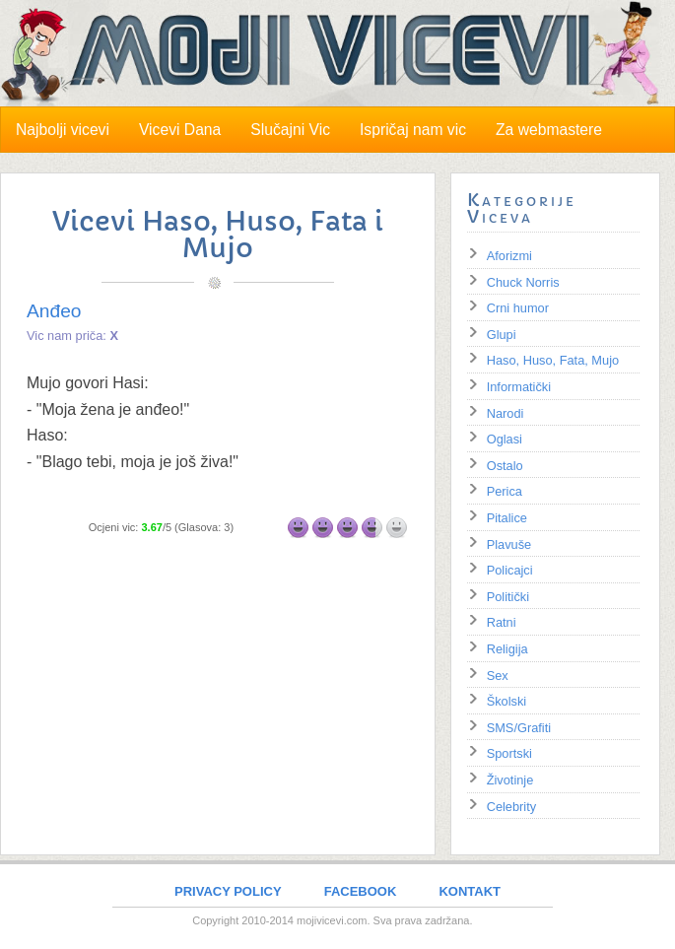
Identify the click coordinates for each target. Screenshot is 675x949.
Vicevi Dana (180, 129)
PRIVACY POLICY (228, 891)
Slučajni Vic (290, 129)
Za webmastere (549, 129)
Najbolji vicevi (62, 129)
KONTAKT (470, 891)
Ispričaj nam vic (413, 129)
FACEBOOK (360, 891)
